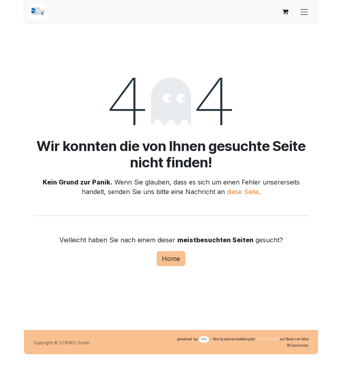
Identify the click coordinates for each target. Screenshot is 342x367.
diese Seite (243, 192)
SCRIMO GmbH (267, 339)
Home (171, 259)
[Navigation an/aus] (304, 11)
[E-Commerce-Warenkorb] (285, 12)
